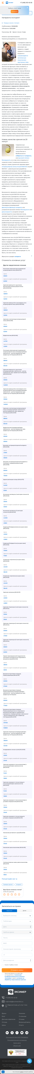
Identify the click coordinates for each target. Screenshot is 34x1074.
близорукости (25, 209)
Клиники (22, 1013)
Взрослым (9, 910)
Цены (4, 1025)
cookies (21, 1071)
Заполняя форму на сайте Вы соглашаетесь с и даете (15, 976)
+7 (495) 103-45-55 (26, 2)
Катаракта (18, 884)
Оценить (19, 1053)
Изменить (14, 11)
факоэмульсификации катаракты (12, 207)
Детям (24, 910)
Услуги (21, 1025)
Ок (3, 1071)
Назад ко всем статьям (10, 23)
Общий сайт (17, 1045)
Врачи (4, 1013)
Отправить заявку (17, 970)
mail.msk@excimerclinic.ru (14, 1001)
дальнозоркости (7, 212)
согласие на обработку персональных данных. (15, 978)
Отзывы (21, 1019)
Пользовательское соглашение (17, 1040)
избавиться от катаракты (23, 156)
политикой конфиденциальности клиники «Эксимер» (15, 976)
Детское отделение (8, 1019)
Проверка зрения (8, 884)
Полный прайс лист (9, 879)
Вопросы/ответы (24, 1022)
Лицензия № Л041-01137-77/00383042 (17, 1037)
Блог (3, 1016)
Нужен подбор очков (11, 965)
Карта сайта (17, 1043)
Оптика (4, 1022)
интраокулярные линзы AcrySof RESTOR (14, 166)
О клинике (22, 1016)
